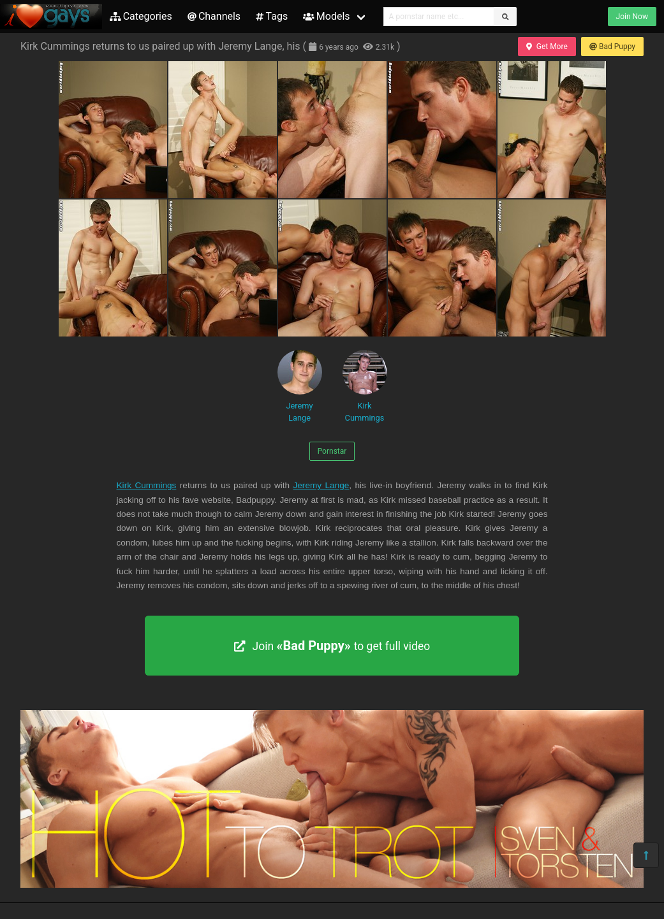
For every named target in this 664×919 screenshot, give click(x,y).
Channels (214, 16)
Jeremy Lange (299, 386)
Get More (546, 46)
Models (326, 16)
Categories (141, 16)
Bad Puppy (612, 46)
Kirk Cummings (365, 386)
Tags (272, 16)
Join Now (632, 16)
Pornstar (332, 451)
